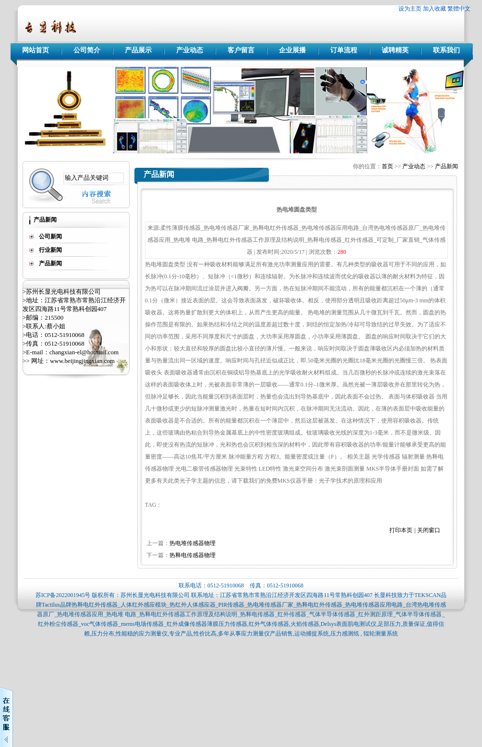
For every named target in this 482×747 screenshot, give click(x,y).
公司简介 (86, 50)
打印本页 (400, 530)
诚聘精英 (395, 50)
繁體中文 (458, 8)
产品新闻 (446, 166)
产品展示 (138, 50)
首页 (387, 166)
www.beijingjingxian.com (82, 360)
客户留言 (241, 50)
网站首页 (35, 50)
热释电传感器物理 (192, 555)
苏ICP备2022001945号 (63, 595)
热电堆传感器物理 (192, 543)
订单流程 (343, 50)
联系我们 (446, 50)
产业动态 (189, 50)
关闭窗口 (428, 530)
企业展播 (292, 50)
